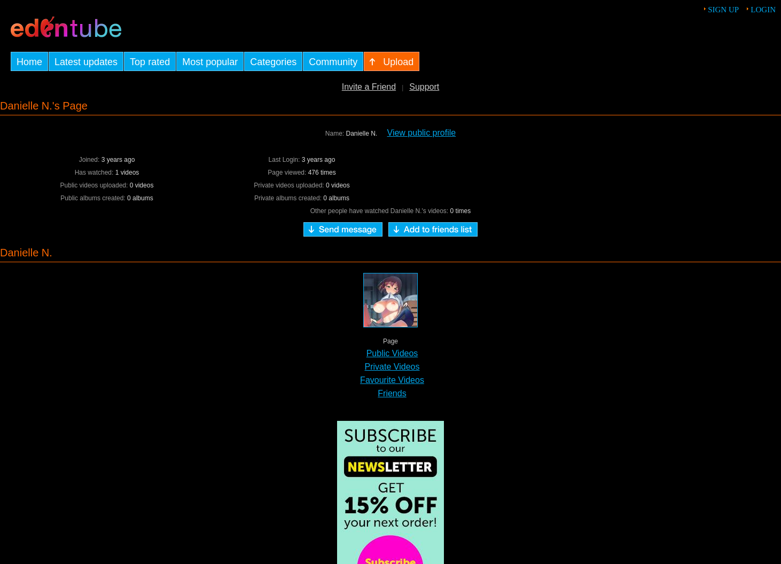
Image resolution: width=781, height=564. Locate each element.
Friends (392, 393)
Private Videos (392, 366)
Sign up (723, 9)
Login (763, 9)
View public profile (421, 132)
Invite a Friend (369, 86)
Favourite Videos (392, 380)
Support (424, 86)
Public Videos (392, 353)
